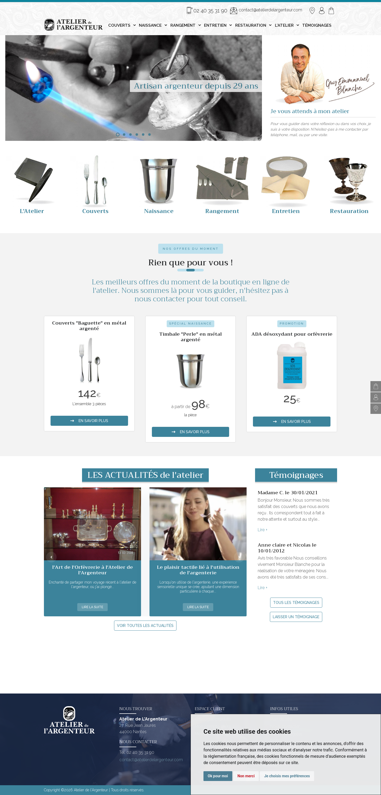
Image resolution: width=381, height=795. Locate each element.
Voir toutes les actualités (145, 625)
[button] (118, 134)
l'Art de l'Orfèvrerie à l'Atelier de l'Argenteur (92, 570)
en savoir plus (89, 421)
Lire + (262, 529)
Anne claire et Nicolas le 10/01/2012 (287, 548)
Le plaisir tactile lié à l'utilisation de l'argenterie (198, 570)
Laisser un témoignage (296, 617)
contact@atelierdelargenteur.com (266, 10)
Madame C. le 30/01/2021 (288, 492)
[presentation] (51, 557)
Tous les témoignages (296, 602)
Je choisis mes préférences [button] (287, 776)
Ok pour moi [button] (218, 776)
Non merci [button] (246, 776)
